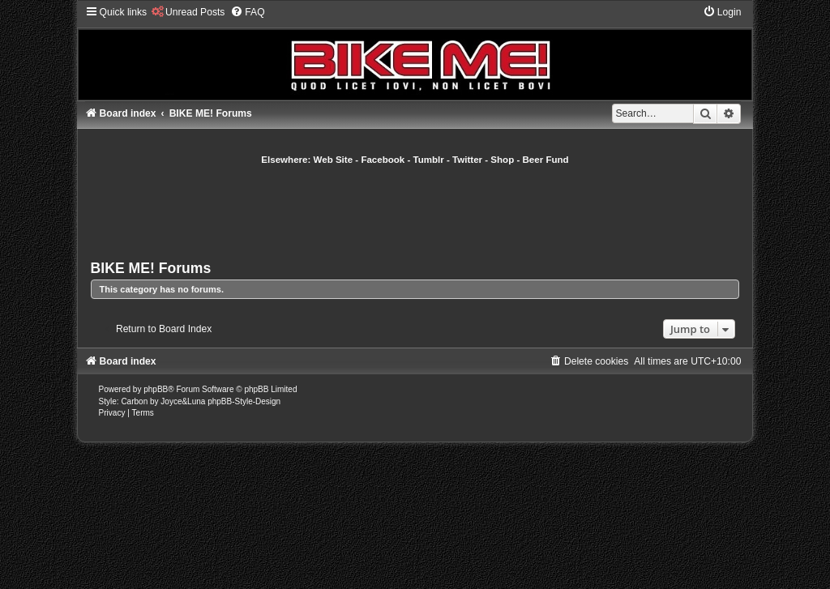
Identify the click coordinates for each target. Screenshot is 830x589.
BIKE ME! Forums (151, 268)
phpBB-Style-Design (244, 401)
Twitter (467, 159)
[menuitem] (188, 12)
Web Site (333, 159)
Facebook (382, 159)
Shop (502, 159)
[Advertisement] (415, 210)
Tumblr (428, 159)
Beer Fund (546, 159)
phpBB (155, 389)
